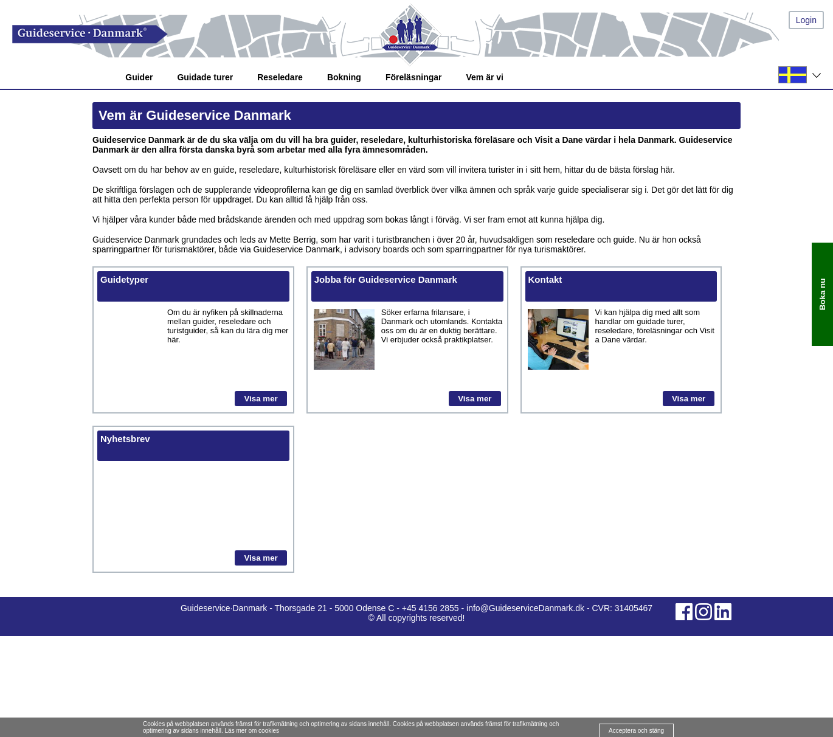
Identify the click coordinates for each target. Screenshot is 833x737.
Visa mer (260, 398)
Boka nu (822, 294)
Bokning (344, 77)
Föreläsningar (413, 77)
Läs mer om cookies (252, 730)
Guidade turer (205, 77)
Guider (139, 77)
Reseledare (280, 77)
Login (806, 20)
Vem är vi (484, 77)
